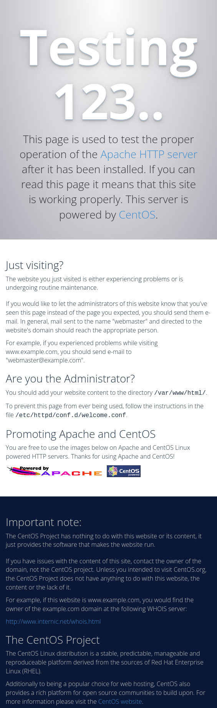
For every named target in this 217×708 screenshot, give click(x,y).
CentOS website (120, 700)
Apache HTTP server (149, 154)
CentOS (137, 214)
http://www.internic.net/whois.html (53, 620)
